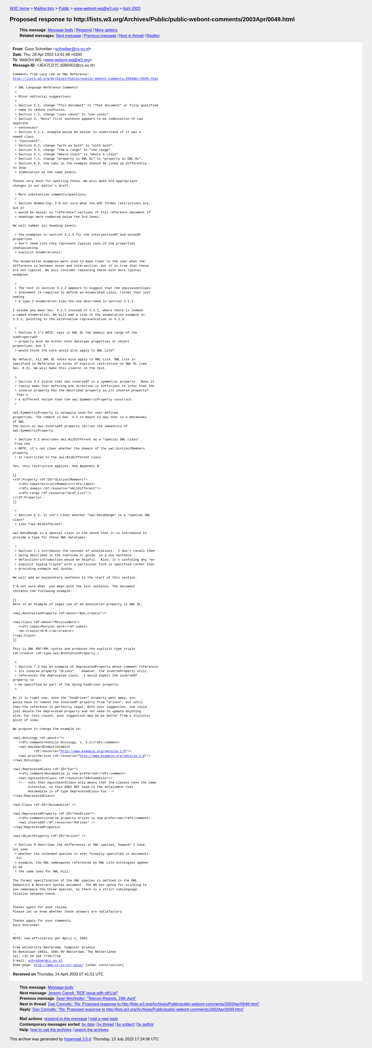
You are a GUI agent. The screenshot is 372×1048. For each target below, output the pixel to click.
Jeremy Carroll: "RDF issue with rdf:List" (83, 993)
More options (106, 30)
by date (88, 1024)
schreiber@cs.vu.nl (72, 49)
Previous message (100, 36)
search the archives (92, 1030)
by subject (125, 1024)
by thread (106, 1024)
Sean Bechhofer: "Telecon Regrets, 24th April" (96, 998)
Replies (153, 36)
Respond (84, 30)
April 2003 (131, 8)
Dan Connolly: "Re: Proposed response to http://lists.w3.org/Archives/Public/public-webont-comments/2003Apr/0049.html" (153, 1004)
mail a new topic (104, 1019)
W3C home (19, 8)
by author (145, 1024)
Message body (60, 30)
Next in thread (131, 36)
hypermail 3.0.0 (77, 1039)
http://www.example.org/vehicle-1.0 (93, 751)
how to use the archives (51, 1030)
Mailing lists (44, 8)
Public (64, 8)
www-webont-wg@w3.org (96, 8)
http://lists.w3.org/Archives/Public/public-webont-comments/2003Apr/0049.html (85, 79)
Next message (68, 36)
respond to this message (65, 1019)
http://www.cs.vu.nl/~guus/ (59, 965)
